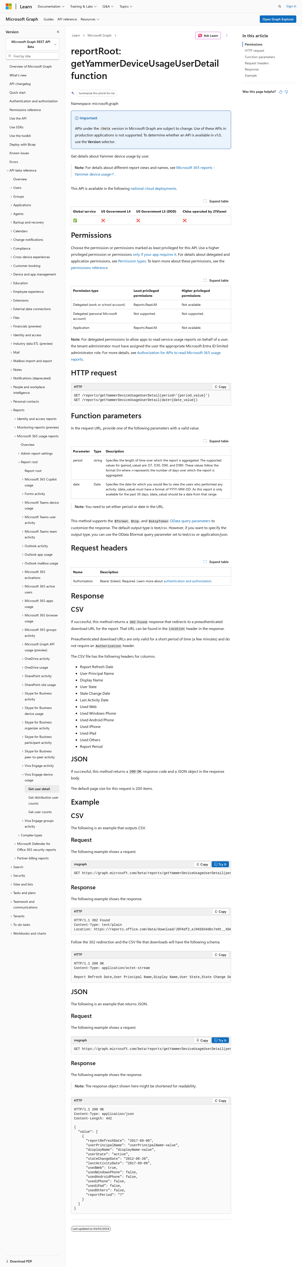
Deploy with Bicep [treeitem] (22, 144)
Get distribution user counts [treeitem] (43, 800)
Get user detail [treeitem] (39, 789)
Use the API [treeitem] (18, 118)
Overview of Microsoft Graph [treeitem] (30, 66)
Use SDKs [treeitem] (16, 127)
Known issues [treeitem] (19, 153)
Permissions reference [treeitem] (25, 109)
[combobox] (32, 44)
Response (252, 69)
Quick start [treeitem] (17, 92)
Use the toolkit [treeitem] (20, 135)
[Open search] (279, 6)
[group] (151, 873)
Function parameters (260, 57)
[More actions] (227, 35)
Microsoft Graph (100, 35)
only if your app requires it (154, 254)
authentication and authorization (187, 581)
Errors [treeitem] (13, 161)
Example (251, 75)
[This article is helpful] (280, 92)
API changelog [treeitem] (20, 83)
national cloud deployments (153, 188)
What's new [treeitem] (17, 75)
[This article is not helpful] (286, 92)
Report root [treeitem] (33, 470)
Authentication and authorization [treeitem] (33, 101)
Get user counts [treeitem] (40, 812)
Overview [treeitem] (20, 179)
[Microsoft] (9, 6)
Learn (76, 35)
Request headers (257, 63)
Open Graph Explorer (278, 19)
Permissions (253, 44)
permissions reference (89, 267)
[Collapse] (58, 32)
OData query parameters (190, 520)
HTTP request (254, 50)
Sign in (291, 6)
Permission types (132, 260)
